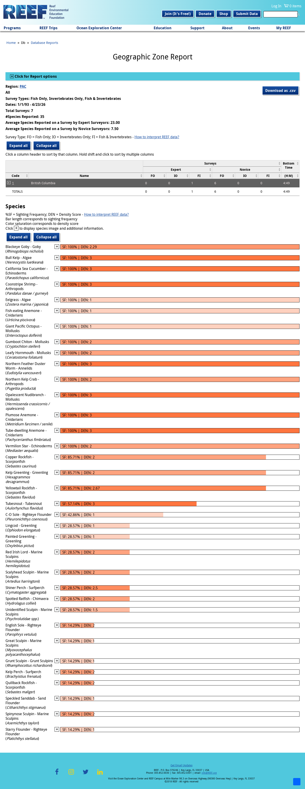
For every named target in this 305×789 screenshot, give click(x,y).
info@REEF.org (209, 772)
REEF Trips (48, 27)
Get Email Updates (181, 765)
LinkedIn (100, 774)
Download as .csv (280, 90)
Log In (276, 5)
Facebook (57, 774)
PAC (23, 86)
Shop (223, 13)
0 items (295, 5)
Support (197, 27)
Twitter (85, 774)
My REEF (283, 27)
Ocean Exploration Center (99, 27)
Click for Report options (35, 76)
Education (162, 27)
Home (11, 42)
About (227, 27)
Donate (205, 13)
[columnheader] (212, 163)
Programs (12, 27)
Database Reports (44, 42)
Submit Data (247, 13)
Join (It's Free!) (178, 13)
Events (254, 27)
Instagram (71, 774)
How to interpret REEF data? (156, 136)
